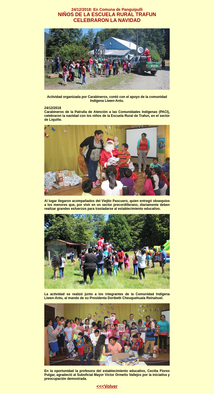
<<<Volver (107, 386)
